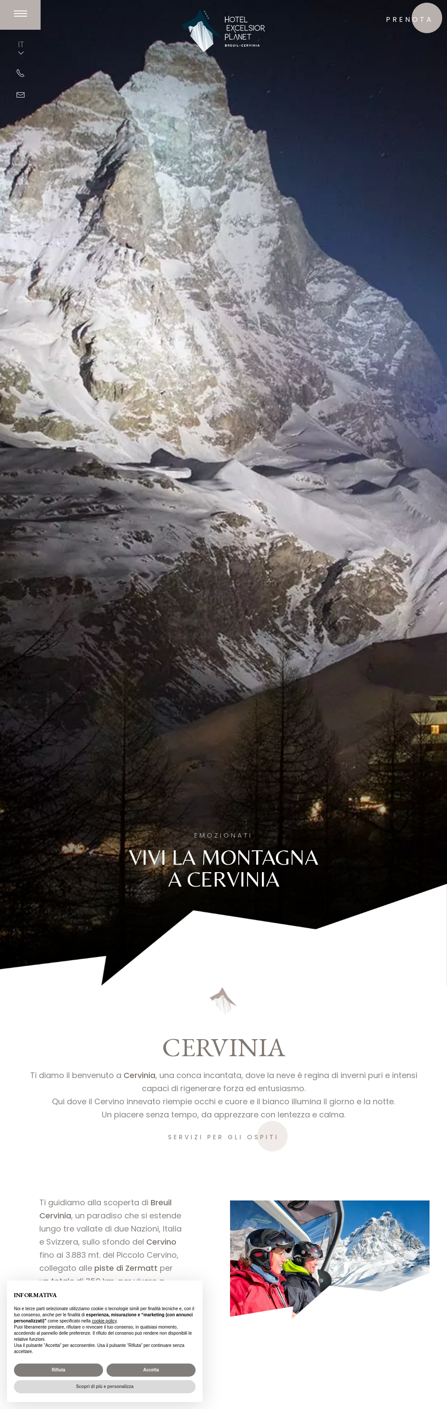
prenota (409, 19)
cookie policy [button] (104, 1321)
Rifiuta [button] (58, 1369)
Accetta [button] (151, 1369)
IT (21, 48)
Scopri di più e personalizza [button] (105, 1386)
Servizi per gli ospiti (223, 1137)
